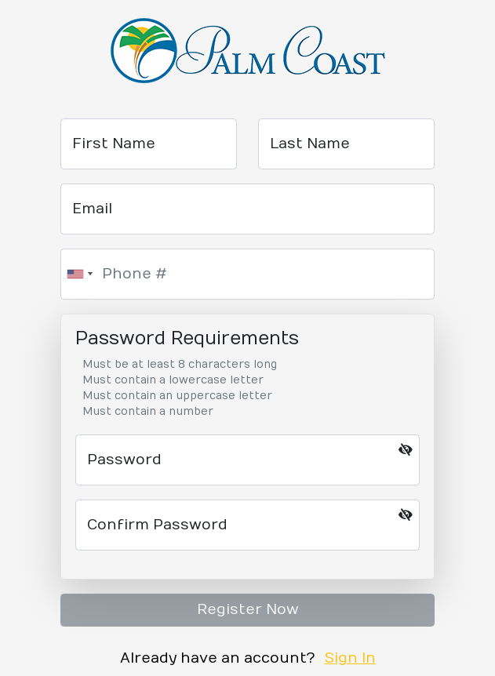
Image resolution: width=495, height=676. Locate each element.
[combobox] (79, 274)
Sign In (350, 658)
